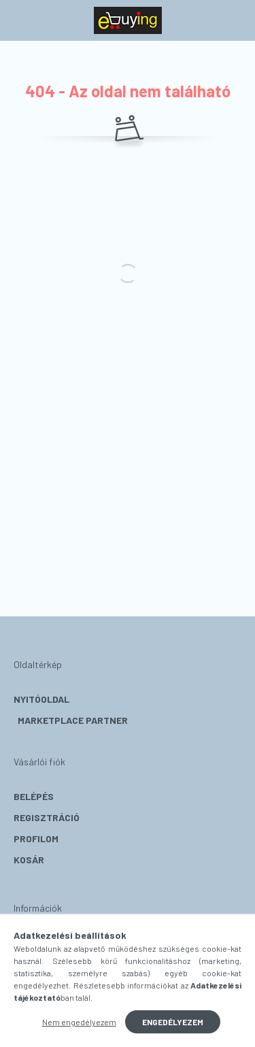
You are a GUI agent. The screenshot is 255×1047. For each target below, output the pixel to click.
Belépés (34, 796)
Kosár (29, 859)
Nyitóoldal (41, 699)
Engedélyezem (172, 1022)
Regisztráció (47, 817)
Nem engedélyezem (79, 1022)
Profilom (36, 838)
